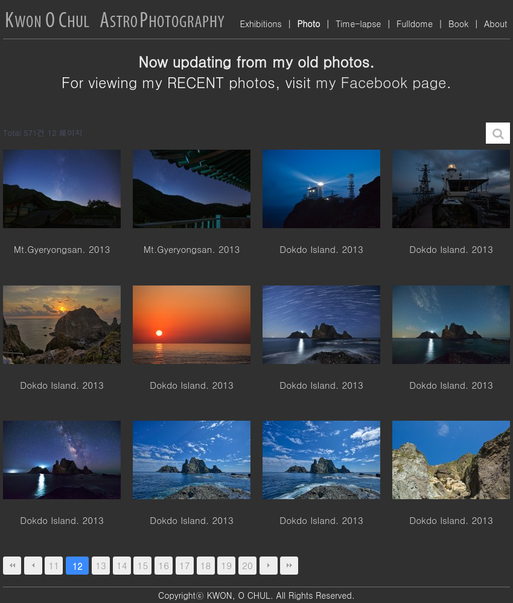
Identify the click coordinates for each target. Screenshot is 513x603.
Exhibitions (260, 24)
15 (143, 565)
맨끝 (289, 566)
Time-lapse (358, 24)
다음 (269, 566)
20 (247, 565)
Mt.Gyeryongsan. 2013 (62, 249)
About (495, 24)
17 (184, 565)
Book (458, 24)
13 (100, 565)
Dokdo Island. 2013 (321, 249)
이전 (33, 566)
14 (121, 565)
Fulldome (415, 24)
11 (54, 565)
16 (163, 565)
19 (226, 565)
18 (205, 565)
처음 (12, 566)
